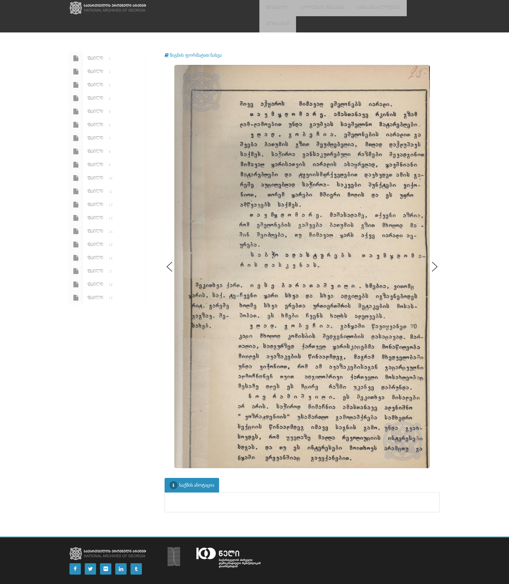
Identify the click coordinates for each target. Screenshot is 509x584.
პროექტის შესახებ (315, 8)
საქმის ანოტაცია (192, 469)
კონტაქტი (407, 8)
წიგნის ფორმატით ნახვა (193, 39)
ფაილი (91, 42)
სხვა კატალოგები (366, 8)
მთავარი (274, 8)
